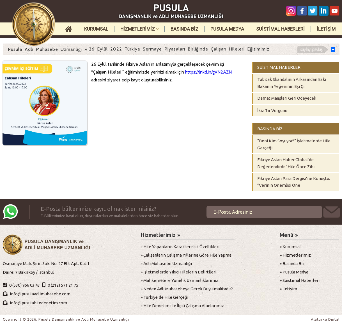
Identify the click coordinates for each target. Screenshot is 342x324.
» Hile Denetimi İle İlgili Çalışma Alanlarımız (182, 305)
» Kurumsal (290, 246)
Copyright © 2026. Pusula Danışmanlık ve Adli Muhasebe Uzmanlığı (66, 319)
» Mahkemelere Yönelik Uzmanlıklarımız (179, 280)
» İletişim (288, 288)
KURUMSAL (96, 29)
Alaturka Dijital (325, 319)
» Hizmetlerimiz (295, 255)
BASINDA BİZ (184, 29)
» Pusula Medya (294, 272)
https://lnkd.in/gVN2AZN (208, 72)
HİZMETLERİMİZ (139, 29)
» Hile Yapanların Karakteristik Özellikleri (180, 246)
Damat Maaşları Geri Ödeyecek (286, 98)
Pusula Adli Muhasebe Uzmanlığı (45, 49)
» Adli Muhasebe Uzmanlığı (166, 263)
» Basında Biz (292, 263)
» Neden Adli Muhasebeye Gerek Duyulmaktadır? (187, 288)
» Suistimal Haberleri (300, 280)
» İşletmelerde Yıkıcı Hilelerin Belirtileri (178, 272)
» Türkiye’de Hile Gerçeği (164, 297)
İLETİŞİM (326, 29)
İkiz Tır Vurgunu (272, 110)
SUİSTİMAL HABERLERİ (280, 29)
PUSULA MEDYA (227, 29)
